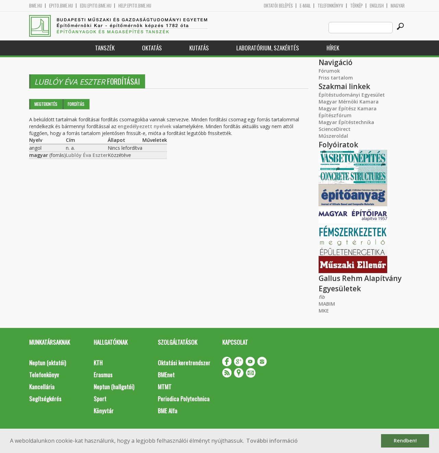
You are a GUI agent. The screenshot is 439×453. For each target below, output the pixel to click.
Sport (100, 398)
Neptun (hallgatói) (114, 386)
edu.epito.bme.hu (95, 5)
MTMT (164, 386)
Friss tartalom (336, 77)
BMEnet (166, 374)
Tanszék (105, 48)
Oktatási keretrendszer (184, 362)
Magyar (398, 5)
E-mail (305, 5)
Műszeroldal (333, 136)
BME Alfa (167, 410)
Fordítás (76, 104)
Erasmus (103, 374)
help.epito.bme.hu (134, 5)
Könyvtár (104, 410)
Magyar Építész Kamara (348, 108)
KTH (98, 362)
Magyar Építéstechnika (346, 122)
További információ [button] (272, 440)
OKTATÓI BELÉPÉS (278, 5)
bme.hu (35, 5)
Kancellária (42, 386)
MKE (324, 310)
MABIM (327, 304)
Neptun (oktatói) (47, 362)
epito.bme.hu (61, 5)
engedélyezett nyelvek (144, 126)
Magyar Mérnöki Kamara (349, 101)
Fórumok (329, 71)
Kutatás (199, 48)
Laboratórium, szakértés (267, 48)
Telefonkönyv (330, 5)
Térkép (356, 5)
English (377, 5)
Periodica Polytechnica (184, 398)
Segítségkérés (45, 398)
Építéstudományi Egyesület (352, 94)
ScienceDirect (335, 129)
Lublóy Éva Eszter (87, 155)
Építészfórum (335, 115)
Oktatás (152, 48)
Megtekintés (45, 104)
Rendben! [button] (405, 440)
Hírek (333, 48)
